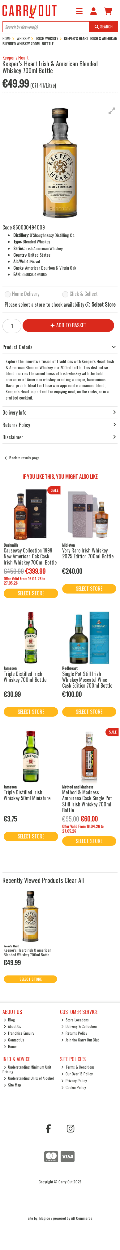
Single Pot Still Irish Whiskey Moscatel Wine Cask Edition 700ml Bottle (87, 679)
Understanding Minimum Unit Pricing (26, 1069)
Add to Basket (68, 325)
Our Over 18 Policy (77, 1073)
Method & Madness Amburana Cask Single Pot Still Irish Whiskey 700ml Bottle (87, 801)
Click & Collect (84, 294)
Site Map (12, 1084)
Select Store (103, 305)
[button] (112, 111)
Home (10, 1046)
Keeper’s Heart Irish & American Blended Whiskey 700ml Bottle (27, 952)
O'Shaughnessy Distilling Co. (52, 235)
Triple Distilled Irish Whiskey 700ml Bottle (25, 676)
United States (39, 254)
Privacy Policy (74, 1080)
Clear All (74, 880)
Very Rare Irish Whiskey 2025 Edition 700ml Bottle (88, 553)
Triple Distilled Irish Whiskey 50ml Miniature (27, 795)
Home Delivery (25, 294)
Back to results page (24, 457)
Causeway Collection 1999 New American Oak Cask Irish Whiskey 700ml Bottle (30, 556)
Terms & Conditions (78, 1067)
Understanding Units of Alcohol (29, 1078)
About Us (12, 1026)
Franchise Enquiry (19, 1033)
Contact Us (14, 1039)
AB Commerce (81, 1218)
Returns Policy (74, 1033)
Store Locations (75, 1019)
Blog (9, 1019)
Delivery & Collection (79, 1026)
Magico (44, 1218)
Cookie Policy (73, 1087)
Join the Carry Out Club (80, 1039)
